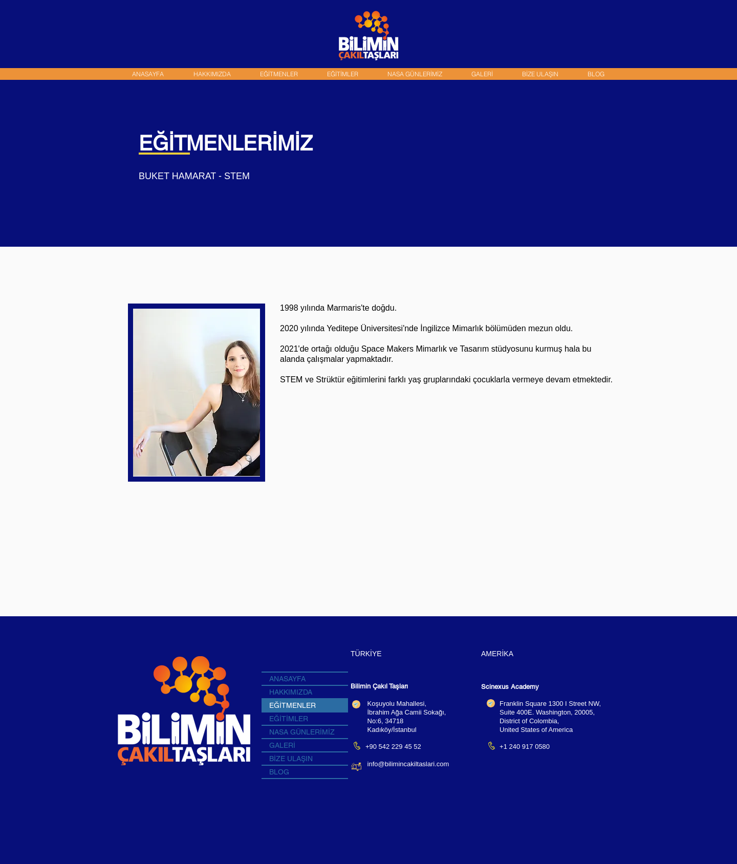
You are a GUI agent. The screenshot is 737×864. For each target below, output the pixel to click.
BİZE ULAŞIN (291, 758)
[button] (278, 74)
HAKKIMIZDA (290, 692)
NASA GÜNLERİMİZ (302, 732)
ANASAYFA (287, 679)
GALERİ (282, 745)
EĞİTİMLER (288, 719)
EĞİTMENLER (292, 705)
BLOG (279, 772)
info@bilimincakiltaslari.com (408, 764)
